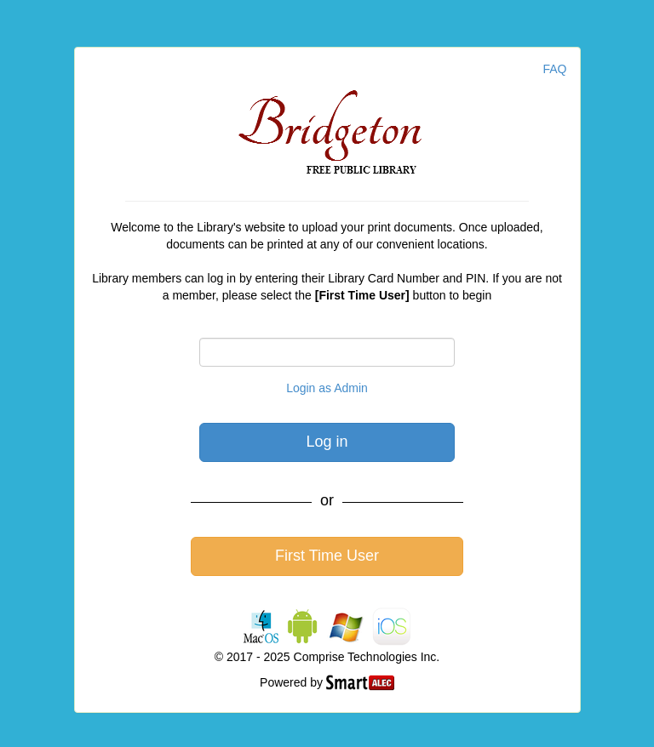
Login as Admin (327, 388)
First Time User (327, 555)
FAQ (554, 69)
